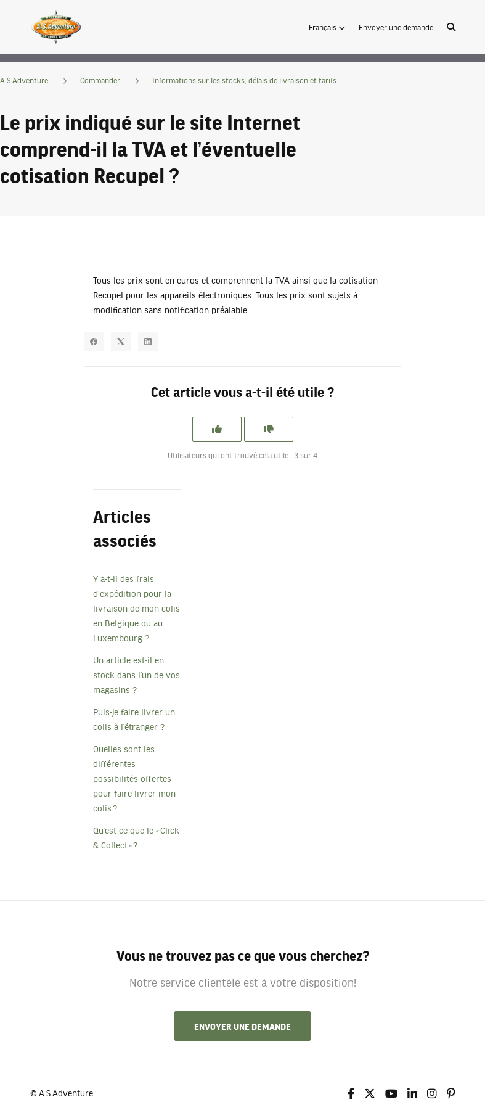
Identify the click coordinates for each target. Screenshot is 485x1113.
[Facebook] (94, 341)
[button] (327, 27)
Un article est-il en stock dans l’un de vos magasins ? (136, 674)
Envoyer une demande (396, 27)
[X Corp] (121, 341)
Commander (100, 80)
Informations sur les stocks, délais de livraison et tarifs (244, 80)
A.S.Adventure (24, 80)
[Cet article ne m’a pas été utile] (268, 429)
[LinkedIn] (148, 341)
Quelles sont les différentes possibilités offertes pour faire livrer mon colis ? (134, 778)
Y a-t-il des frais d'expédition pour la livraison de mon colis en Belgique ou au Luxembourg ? (136, 608)
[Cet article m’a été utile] (217, 429)
